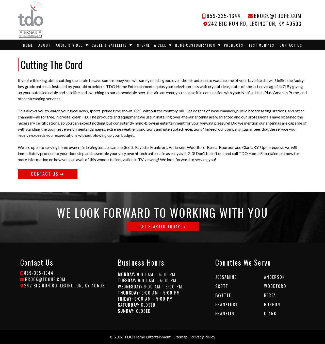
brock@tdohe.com (278, 16)
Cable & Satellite (109, 45)
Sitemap (180, 336)
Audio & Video (69, 45)
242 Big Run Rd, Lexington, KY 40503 (255, 23)
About (44, 45)
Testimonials (261, 45)
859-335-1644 (224, 16)
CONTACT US (44, 173)
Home (28, 45)
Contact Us (291, 45)
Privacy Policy (202, 336)
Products (233, 45)
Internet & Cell (151, 45)
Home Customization (195, 45)
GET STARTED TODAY (159, 226)
